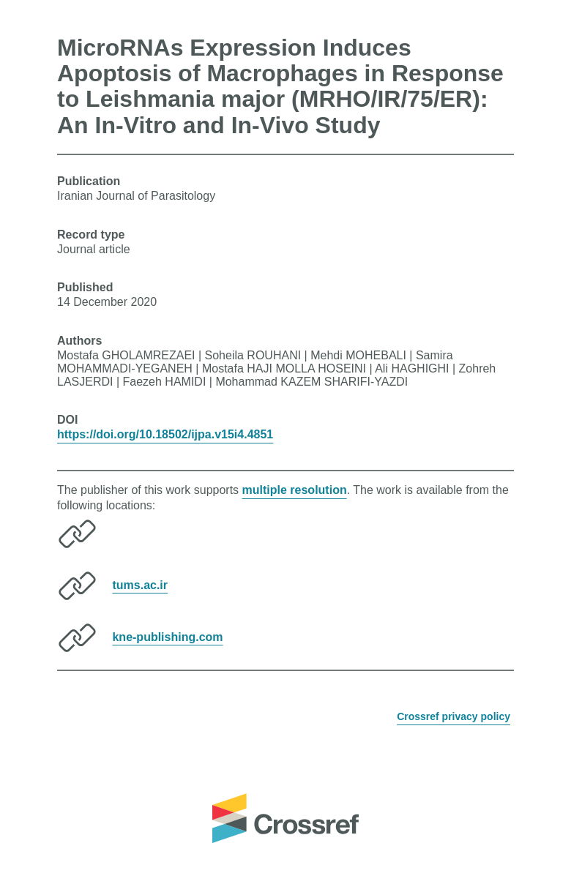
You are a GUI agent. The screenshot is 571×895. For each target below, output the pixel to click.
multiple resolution (294, 490)
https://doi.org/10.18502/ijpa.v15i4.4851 (165, 434)
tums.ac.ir (140, 584)
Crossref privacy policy (453, 716)
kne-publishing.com (167, 636)
